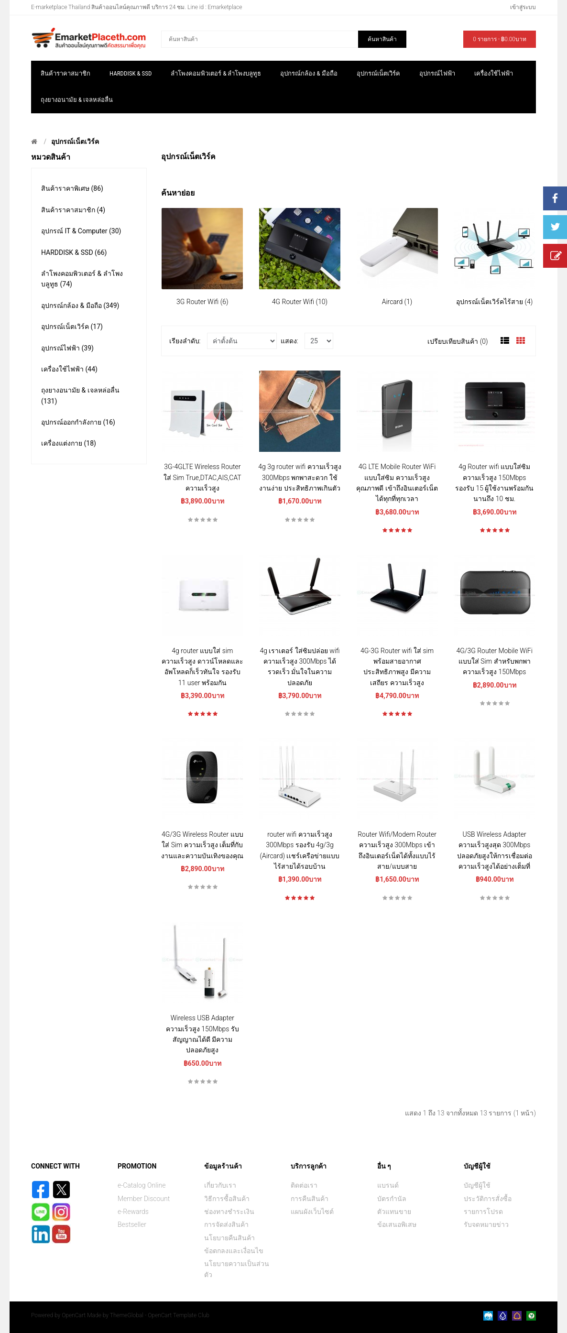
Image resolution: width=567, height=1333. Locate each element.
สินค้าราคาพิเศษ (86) (72, 188)
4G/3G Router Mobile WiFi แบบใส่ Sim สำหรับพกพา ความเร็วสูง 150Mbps (495, 661)
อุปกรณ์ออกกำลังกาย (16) (78, 422)
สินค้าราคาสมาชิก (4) (73, 210)
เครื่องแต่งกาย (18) (68, 443)
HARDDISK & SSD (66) (74, 252)
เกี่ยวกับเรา (220, 1185)
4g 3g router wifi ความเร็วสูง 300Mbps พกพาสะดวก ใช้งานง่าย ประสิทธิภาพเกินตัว (299, 477)
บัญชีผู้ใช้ (477, 1185)
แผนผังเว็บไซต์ (312, 1211)
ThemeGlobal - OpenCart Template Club (159, 1315)
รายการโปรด (483, 1211)
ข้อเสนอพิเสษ (396, 1224)
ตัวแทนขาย (394, 1211)
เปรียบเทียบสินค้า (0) (457, 341)
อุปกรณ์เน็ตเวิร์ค (75, 141)
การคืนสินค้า (309, 1198)
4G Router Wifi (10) (299, 302)
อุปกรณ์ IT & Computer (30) (81, 231)
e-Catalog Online (141, 1185)
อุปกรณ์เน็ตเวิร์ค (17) (72, 326)
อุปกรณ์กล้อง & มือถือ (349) (80, 305)
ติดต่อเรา (304, 1185)
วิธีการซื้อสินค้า (227, 1198)
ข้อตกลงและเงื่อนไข (233, 1251)
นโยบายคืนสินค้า (229, 1238)
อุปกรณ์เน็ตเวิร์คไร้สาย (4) (494, 302)
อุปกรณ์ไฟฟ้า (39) (67, 348)
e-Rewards (133, 1211)
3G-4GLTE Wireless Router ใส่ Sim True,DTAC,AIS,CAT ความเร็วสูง (202, 477)
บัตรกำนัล (391, 1198)
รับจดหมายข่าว (486, 1224)
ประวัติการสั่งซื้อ (488, 1198)
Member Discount (144, 1198)
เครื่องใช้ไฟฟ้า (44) (69, 369)
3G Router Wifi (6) (202, 302)
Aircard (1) (397, 302)
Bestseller (132, 1224)
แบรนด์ (388, 1185)
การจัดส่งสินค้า (226, 1224)
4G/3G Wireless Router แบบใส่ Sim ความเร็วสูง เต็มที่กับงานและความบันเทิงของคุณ (202, 845)
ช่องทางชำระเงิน (229, 1211)
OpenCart (74, 1315)
